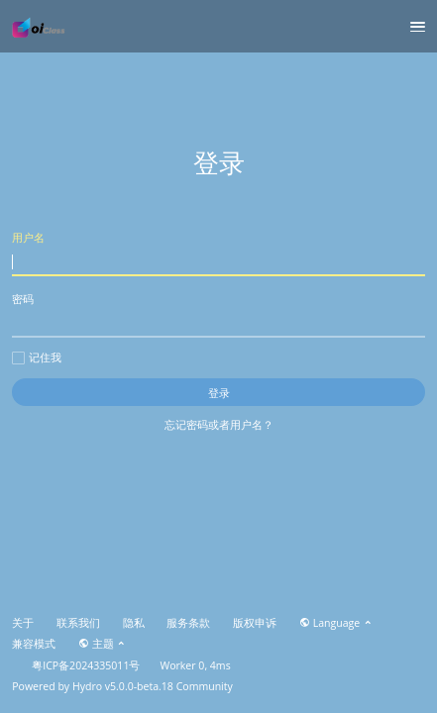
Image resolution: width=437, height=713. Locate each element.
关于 (23, 623)
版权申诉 (254, 623)
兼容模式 (33, 644)
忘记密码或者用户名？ (218, 424)
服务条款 (188, 623)
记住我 (36, 357)
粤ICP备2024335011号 (86, 665)
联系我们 (78, 623)
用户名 (218, 253)
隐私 (134, 623)
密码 (218, 314)
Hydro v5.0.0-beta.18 (122, 686)
